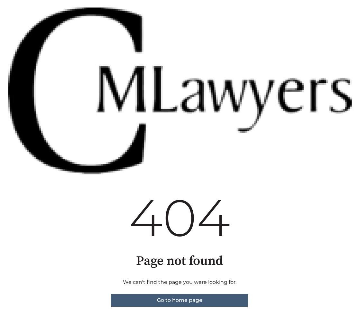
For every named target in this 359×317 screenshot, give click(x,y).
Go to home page (179, 300)
